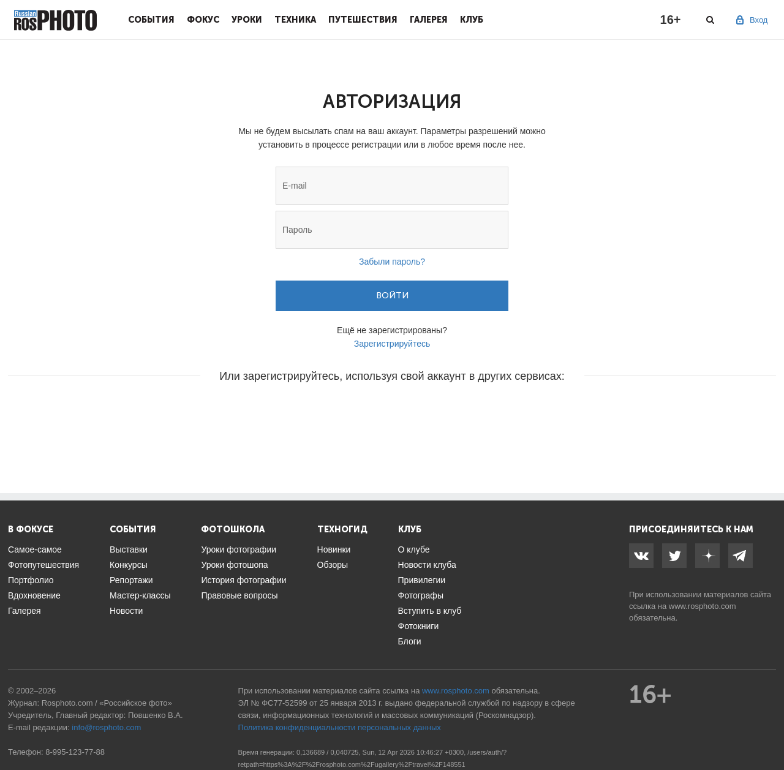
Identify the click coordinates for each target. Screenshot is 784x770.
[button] (299, 413)
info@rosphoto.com (106, 727)
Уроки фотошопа (234, 565)
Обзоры (333, 565)
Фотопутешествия (43, 565)
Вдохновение (34, 595)
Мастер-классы (140, 595)
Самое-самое (35, 549)
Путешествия (363, 20)
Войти (392, 295)
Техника (295, 20)
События (151, 20)
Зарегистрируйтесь (392, 344)
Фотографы (420, 595)
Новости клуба (427, 565)
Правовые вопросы (239, 595)
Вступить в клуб (430, 611)
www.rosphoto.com (702, 606)
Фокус (203, 20)
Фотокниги (418, 626)
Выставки (129, 549)
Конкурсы (129, 565)
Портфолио (31, 580)
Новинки (334, 549)
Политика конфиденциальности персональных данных (339, 727)
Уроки (247, 20)
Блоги (409, 641)
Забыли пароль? (392, 261)
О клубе (414, 549)
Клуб (471, 20)
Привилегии (422, 580)
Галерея (429, 20)
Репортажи (131, 580)
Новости (126, 611)
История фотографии (243, 580)
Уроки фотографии (238, 549)
